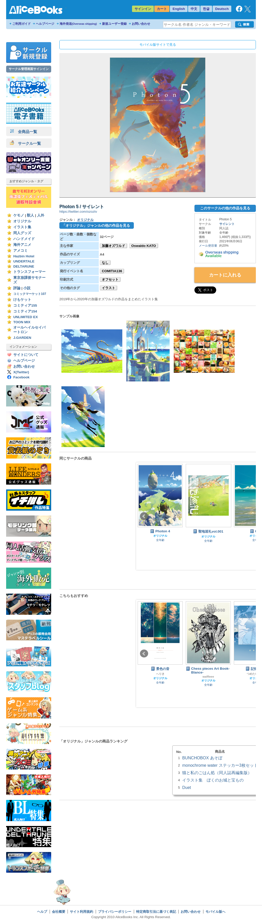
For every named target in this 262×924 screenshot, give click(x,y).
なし (105, 263)
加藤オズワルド (113, 246)
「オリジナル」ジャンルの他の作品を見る (96, 225)
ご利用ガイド (21, 24)
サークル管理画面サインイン (29, 69)
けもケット (22, 300)
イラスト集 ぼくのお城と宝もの (213, 780)
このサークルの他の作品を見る (225, 208)
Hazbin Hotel (23, 256)
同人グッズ (22, 233)
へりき (160, 673)
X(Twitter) (21, 372)
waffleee (208, 676)
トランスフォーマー (29, 272)
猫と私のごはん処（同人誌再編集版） (217, 772)
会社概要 (58, 912)
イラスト (108, 288)
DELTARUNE (23, 266)
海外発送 (78, 24)
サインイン (143, 9)
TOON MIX (21, 322)
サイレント (227, 224)
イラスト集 (22, 227)
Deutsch (222, 9)
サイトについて (25, 355)
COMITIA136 (112, 271)
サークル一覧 (25, 143)
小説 (26, 288)
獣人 (30, 215)
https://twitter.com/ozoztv (78, 211)
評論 (16, 288)
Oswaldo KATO (143, 246)
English (178, 9)
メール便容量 (208, 245)
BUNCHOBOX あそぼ (202, 757)
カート (162, 9)
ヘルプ (42, 912)
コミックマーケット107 (29, 294)
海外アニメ (22, 245)
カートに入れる (225, 275)
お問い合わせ (141, 24)
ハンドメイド (24, 239)
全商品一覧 (23, 131)
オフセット (110, 279)
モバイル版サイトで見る (157, 44)
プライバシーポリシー (114, 912)
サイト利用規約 (81, 912)
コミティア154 (25, 311)
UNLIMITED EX (25, 317)
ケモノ (18, 215)
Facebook (21, 377)
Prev (144, 516)
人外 (40, 215)
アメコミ (20, 251)
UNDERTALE (24, 261)
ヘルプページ (45, 24)
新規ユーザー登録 (114, 24)
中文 (194, 9)
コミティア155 (25, 305)
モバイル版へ (215, 912)
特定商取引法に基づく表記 (156, 912)
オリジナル (22, 221)
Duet (186, 787)
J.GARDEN (22, 338)
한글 (206, 9)
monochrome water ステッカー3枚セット (220, 765)
